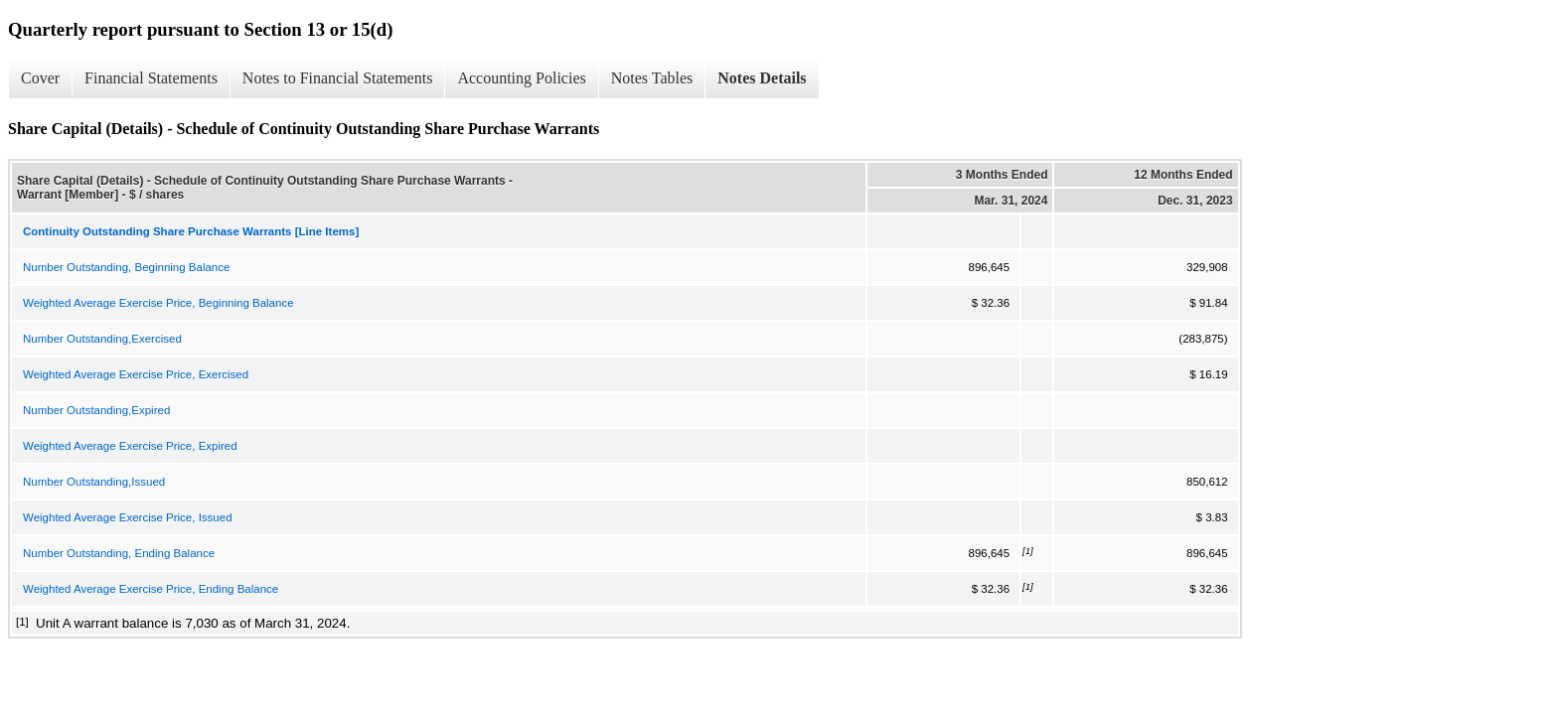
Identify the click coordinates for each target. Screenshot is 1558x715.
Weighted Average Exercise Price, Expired (130, 446)
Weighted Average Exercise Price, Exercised (135, 374)
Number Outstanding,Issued (94, 482)
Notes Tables (652, 78)
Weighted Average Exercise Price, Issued (128, 517)
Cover (40, 78)
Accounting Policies (521, 78)
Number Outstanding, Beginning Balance (126, 267)
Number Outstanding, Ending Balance (119, 553)
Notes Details (761, 78)
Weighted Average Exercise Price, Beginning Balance (158, 303)
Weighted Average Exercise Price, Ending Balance (150, 589)
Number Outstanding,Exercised (102, 339)
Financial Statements (151, 78)
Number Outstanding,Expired (96, 410)
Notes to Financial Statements (337, 78)
